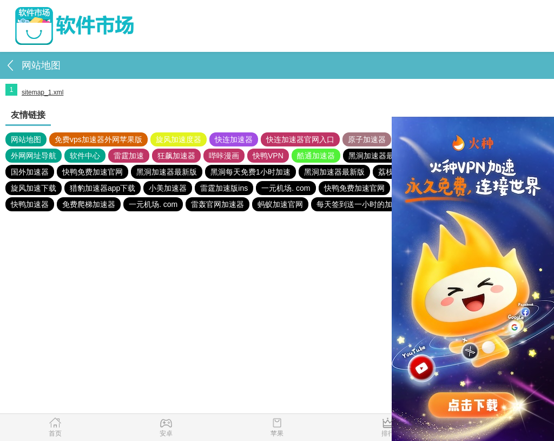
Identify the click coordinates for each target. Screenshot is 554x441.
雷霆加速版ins (224, 188)
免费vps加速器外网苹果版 (98, 139)
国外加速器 (30, 172)
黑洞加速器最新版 (378, 155)
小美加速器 (168, 188)
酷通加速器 (316, 155)
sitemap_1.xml (42, 92)
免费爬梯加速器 (88, 204)
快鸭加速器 (30, 204)
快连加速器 (234, 139)
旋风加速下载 (33, 188)
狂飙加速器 (176, 155)
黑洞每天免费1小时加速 (250, 172)
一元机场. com (285, 188)
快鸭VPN (268, 155)
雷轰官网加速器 (217, 204)
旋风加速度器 (178, 139)
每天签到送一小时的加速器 (361, 204)
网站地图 (26, 139)
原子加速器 (367, 139)
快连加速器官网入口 (300, 139)
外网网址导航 (33, 155)
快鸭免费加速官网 (92, 172)
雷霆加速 (129, 155)
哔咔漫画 (224, 155)
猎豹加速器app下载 (102, 188)
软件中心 (85, 155)
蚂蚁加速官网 (280, 204)
